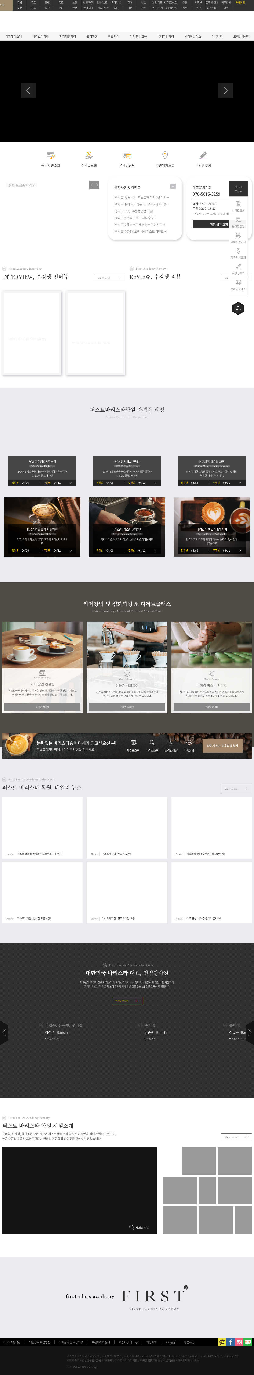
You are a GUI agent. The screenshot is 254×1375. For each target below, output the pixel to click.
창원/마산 (212, 8)
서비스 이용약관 (11, 1342)
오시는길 (170, 1342)
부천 (19, 8)
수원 (61, 8)
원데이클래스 (193, 36)
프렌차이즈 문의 (101, 1342)
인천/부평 (88, 2)
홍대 (47, 2)
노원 (74, 2)
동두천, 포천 (212, 2)
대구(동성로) (171, 2)
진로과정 (113, 36)
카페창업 (240, 2)
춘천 (184, 2)
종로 (61, 2)
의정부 (198, 2)
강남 (19, 2)
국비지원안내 (238, 242)
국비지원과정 (165, 36)
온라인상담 (238, 226)
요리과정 (92, 36)
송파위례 (116, 2)
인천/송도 (102, 2)
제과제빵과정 (67, 36)
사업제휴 (151, 1342)
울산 (116, 8)
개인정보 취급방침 (39, 1342)
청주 (184, 8)
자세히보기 (142, 1228)
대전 (129, 8)
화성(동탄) (171, 8)
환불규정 (189, 1342)
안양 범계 (88, 8)
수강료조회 (238, 210)
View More (104, 278)
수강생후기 (238, 273)
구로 (33, 2)
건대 (129, 2)
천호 (143, 2)
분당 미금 (157, 2)
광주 (143, 8)
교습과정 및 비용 (128, 1342)
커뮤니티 (217, 36)
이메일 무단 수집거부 (71, 1342)
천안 (198, 8)
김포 (33, 8)
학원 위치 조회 (219, 224)
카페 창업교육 (138, 36)
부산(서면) (157, 8)
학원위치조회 (238, 257)
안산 (74, 8)
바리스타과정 (40, 36)
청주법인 (226, 2)
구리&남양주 (102, 8)
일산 (47, 8)
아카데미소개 (13, 36)
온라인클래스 (238, 289)
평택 (226, 8)
